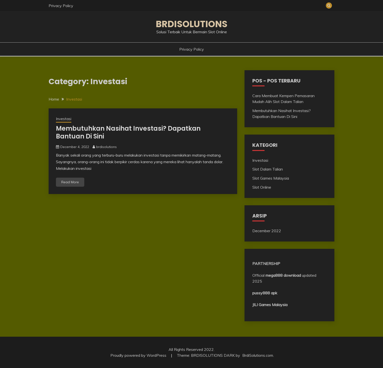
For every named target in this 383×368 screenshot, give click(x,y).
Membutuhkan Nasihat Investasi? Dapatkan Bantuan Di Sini (128, 132)
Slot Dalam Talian (267, 169)
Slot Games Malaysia (270, 178)
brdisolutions (106, 147)
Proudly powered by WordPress (138, 355)
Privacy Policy (61, 5)
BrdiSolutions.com (257, 355)
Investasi (63, 118)
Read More (70, 182)
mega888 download (283, 275)
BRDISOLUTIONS (191, 24)
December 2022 (266, 230)
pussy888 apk (264, 292)
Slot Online (261, 187)
